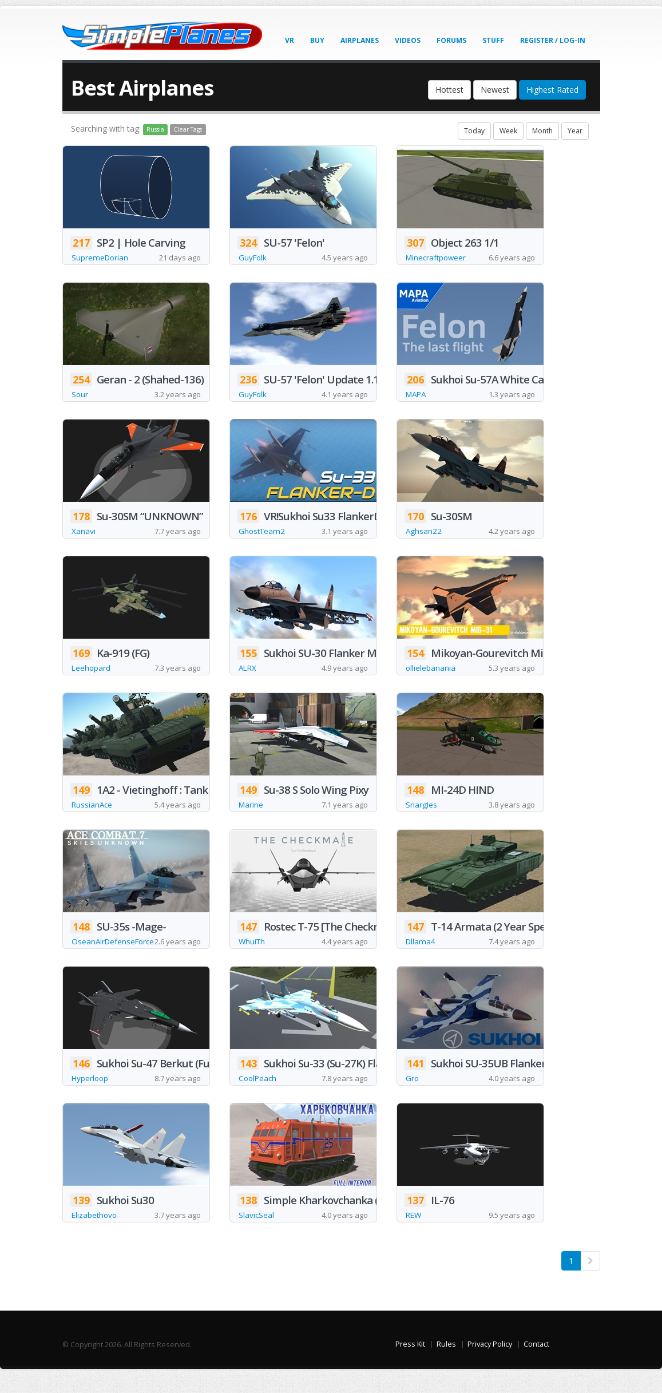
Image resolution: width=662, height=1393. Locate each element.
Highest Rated (552, 89)
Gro (412, 1095)
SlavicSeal (257, 1233)
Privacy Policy (489, 1362)
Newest (495, 89)
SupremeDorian (101, 257)
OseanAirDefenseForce (115, 944)
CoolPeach (259, 1095)
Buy (317, 40)
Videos (408, 40)
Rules (446, 1362)
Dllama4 (421, 958)
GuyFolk (253, 257)
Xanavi (84, 532)
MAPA (417, 395)
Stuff (493, 40)
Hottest (449, 89)
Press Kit (410, 1362)
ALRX (248, 669)
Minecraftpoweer (437, 257)
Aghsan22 (424, 532)
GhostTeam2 (263, 532)
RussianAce (93, 807)
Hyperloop (91, 1095)
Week (508, 131)
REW (414, 1233)
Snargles (421, 807)
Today (474, 131)
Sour (80, 395)
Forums (451, 40)
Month (542, 131)
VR (289, 40)
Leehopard (92, 669)
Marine (251, 807)
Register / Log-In (552, 40)
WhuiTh (253, 958)
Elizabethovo (95, 1233)
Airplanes (359, 40)
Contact (536, 1362)
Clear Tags (187, 129)
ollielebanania (431, 669)
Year (575, 131)
